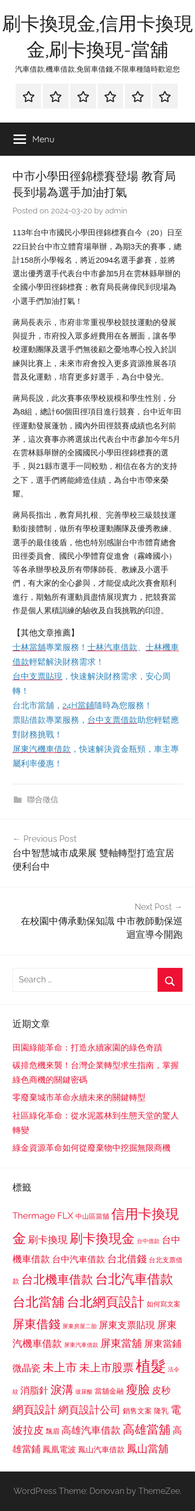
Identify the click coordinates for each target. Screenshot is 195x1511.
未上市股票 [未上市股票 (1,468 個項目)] (106, 1367)
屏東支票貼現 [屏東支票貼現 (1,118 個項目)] (127, 1325)
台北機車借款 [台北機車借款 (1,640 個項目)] (57, 1279)
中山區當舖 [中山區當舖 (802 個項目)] (92, 1216)
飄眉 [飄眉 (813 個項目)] (52, 1431)
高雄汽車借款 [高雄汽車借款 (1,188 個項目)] (91, 1430)
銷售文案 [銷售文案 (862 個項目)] (137, 1411)
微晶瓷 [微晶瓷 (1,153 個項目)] (26, 1367)
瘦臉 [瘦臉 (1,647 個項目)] (138, 1389)
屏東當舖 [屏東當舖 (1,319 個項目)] (121, 1343)
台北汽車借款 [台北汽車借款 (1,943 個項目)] (134, 1279)
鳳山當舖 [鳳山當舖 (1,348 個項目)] (147, 1448)
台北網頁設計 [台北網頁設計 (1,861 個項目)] (106, 1302)
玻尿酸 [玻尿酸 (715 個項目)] (84, 1391)
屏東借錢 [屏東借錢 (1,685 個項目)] (36, 1324)
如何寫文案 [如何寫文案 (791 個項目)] (163, 1304)
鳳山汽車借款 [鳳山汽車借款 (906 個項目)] (101, 1449)
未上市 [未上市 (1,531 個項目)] (60, 1367)
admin (116, 210)
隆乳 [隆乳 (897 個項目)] (161, 1411)
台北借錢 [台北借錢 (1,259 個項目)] (127, 1258)
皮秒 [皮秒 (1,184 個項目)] (161, 1390)
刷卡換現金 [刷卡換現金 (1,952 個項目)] (102, 1238)
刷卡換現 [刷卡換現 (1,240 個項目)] (48, 1239)
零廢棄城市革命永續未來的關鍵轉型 (79, 1097)
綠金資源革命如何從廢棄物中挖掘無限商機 (91, 1148)
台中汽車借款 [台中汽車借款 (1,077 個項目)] (78, 1259)
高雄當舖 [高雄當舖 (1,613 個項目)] (147, 1429)
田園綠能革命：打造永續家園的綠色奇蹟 (87, 1048)
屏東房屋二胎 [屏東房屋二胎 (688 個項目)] (79, 1326)
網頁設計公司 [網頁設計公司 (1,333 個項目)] (89, 1410)
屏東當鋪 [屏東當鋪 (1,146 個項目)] (162, 1343)
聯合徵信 (42, 799)
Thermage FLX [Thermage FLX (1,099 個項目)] (42, 1215)
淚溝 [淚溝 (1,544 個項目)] (61, 1389)
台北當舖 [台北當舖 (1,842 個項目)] (38, 1302)
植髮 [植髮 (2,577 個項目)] (151, 1366)
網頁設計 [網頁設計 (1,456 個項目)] (34, 1409)
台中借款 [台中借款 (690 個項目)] (148, 1241)
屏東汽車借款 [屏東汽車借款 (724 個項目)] (81, 1344)
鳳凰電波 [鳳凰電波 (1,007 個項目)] (59, 1449)
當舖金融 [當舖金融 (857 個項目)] (109, 1391)
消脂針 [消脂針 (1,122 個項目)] (34, 1390)
